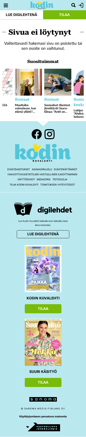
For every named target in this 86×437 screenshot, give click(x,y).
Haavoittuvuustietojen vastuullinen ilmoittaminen (42, 174)
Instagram (49, 134)
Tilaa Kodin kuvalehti (24, 184)
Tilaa (64, 15)
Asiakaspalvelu (42, 169)
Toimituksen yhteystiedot (57, 184)
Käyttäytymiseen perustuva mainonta (43, 416)
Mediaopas (43, 179)
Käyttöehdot (26, 179)
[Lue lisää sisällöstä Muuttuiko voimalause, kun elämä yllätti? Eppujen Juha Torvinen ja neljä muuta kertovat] (28, 82)
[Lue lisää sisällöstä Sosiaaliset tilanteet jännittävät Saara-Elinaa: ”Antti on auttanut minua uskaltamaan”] (57, 82)
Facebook (37, 134)
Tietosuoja (60, 179)
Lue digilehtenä (21, 15)
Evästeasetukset (18, 169)
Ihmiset (22, 99)
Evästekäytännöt (65, 169)
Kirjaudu (80, 5)
